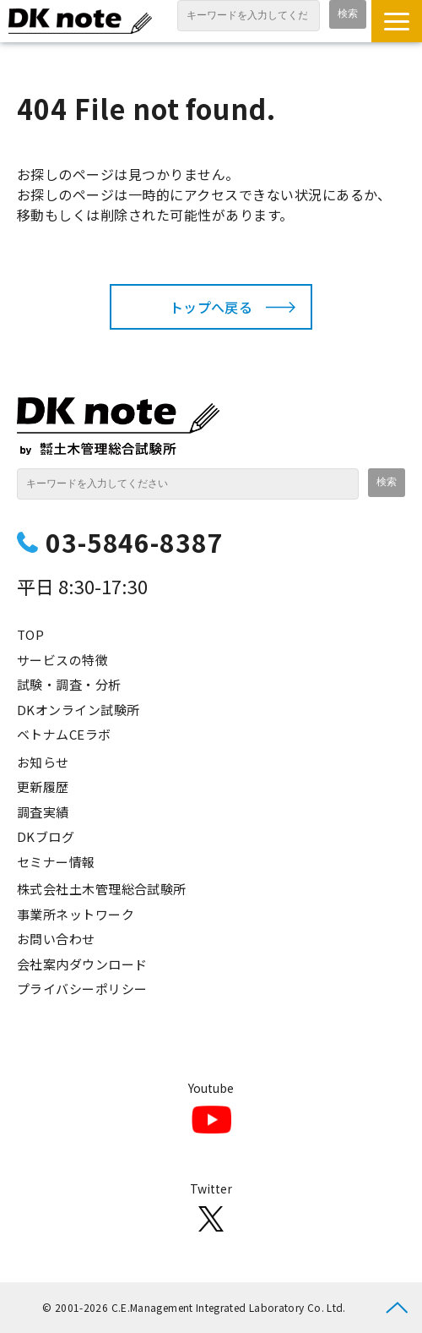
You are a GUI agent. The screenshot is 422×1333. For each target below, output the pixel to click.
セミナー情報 (56, 862)
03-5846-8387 (135, 542)
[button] (396, 21)
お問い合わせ (56, 939)
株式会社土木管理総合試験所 (102, 889)
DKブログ (45, 836)
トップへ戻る (211, 307)
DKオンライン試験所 (78, 709)
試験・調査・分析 (69, 684)
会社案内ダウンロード (82, 964)
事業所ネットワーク (75, 914)
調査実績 (43, 812)
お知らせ (43, 762)
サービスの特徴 (62, 660)
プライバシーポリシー (82, 988)
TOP (30, 634)
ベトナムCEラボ (64, 734)
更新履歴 (43, 786)
